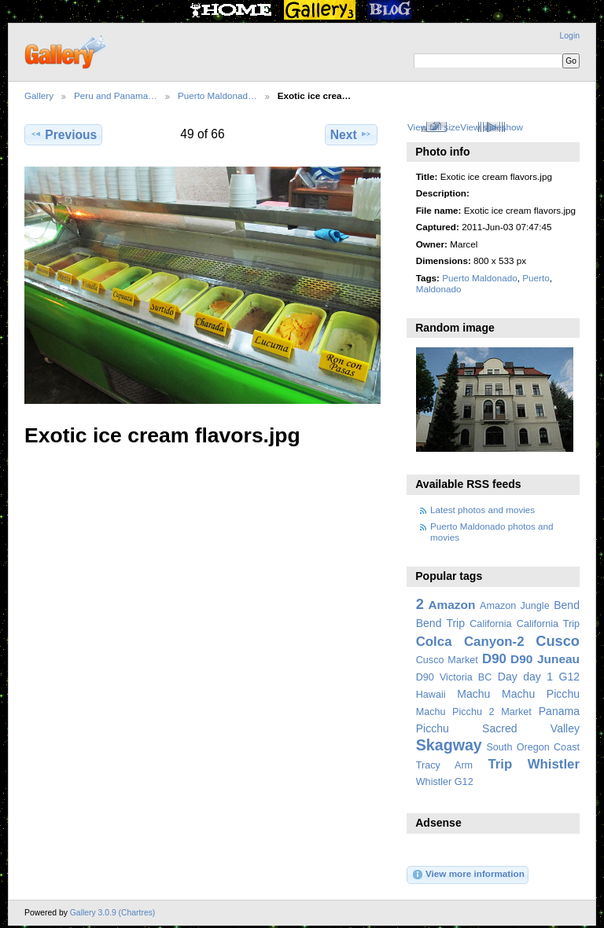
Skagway (449, 745)
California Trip (548, 623)
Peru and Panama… (115, 95)
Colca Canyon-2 (470, 641)
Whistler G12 (444, 781)
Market (516, 711)
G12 (569, 676)
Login (570, 35)
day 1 (538, 676)
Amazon (451, 604)
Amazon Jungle (515, 605)
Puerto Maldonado (479, 278)
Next (351, 134)
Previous (63, 134)
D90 (494, 658)
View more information (468, 874)
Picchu (432, 728)
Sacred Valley (531, 728)
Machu (473, 694)
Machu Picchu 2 (455, 711)
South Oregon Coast (533, 747)
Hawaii (431, 694)
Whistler (554, 764)
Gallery (38, 95)
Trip (500, 764)
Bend (567, 605)
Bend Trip (440, 623)
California (490, 623)
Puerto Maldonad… (217, 95)
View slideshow (491, 127)
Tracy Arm (444, 765)
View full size (433, 127)
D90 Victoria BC (454, 677)
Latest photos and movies (482, 509)
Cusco (558, 641)
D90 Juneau (545, 659)
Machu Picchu (541, 694)
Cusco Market (447, 660)
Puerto (535, 278)
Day (507, 676)
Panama (559, 711)
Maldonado (439, 289)
